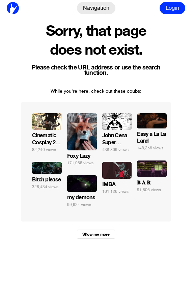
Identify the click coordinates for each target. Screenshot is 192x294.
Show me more (95, 234)
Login (172, 7)
